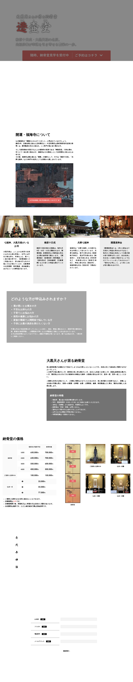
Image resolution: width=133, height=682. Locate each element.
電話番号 (41, 634)
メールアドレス (43, 641)
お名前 (40, 619)
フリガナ (41, 626)
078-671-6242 (70, 670)
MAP (106, 542)
